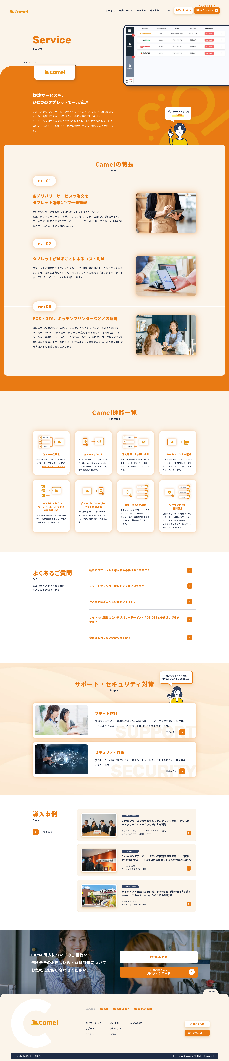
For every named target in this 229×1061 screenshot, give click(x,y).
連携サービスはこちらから (53, 466)
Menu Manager (143, 1008)
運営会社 (38, 1056)
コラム (114, 1034)
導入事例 (115, 1022)
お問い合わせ (159, 957)
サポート (91, 1028)
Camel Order (121, 1008)
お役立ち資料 (138, 1022)
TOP (25, 62)
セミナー (91, 1034)
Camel (33, 62)
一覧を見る (43, 832)
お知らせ (115, 1028)
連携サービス (93, 1022)
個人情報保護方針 (24, 1056)
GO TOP (211, 992)
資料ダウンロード (158, 971)
